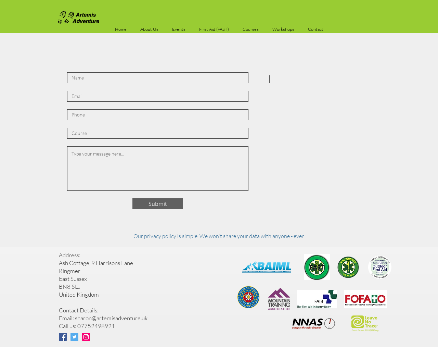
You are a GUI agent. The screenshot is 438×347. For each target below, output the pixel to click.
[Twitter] (74, 337)
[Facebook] (63, 337)
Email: (67, 318)
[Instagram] (86, 337)
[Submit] (157, 203)
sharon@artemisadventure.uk (111, 318)
